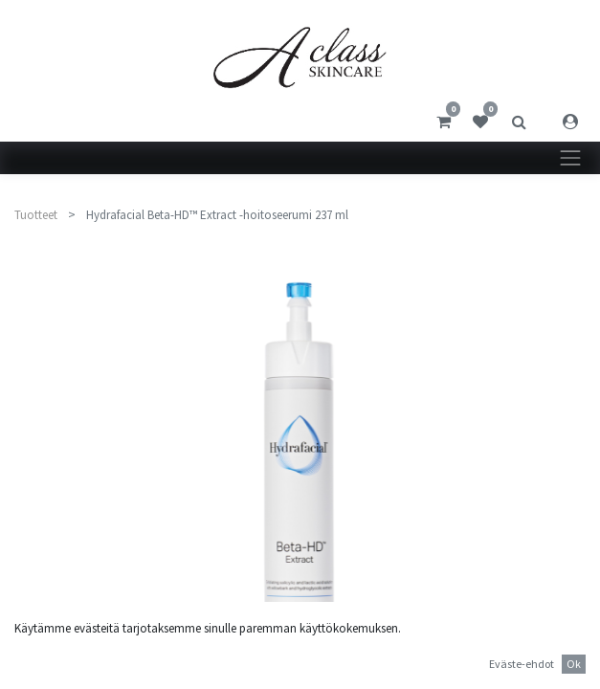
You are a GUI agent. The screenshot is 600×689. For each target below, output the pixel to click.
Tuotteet (35, 215)
